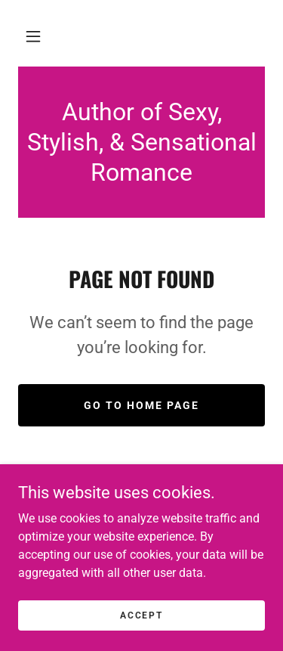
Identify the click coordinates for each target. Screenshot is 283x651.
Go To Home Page (141, 405)
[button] (33, 36)
